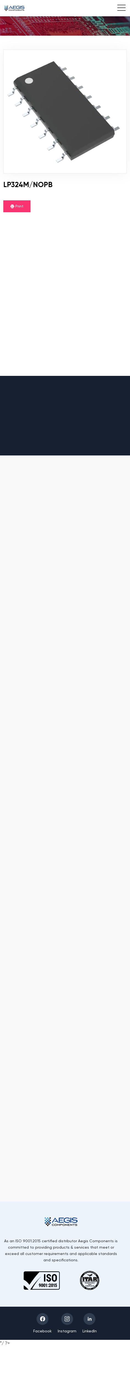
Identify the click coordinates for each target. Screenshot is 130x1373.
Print (16, 206)
